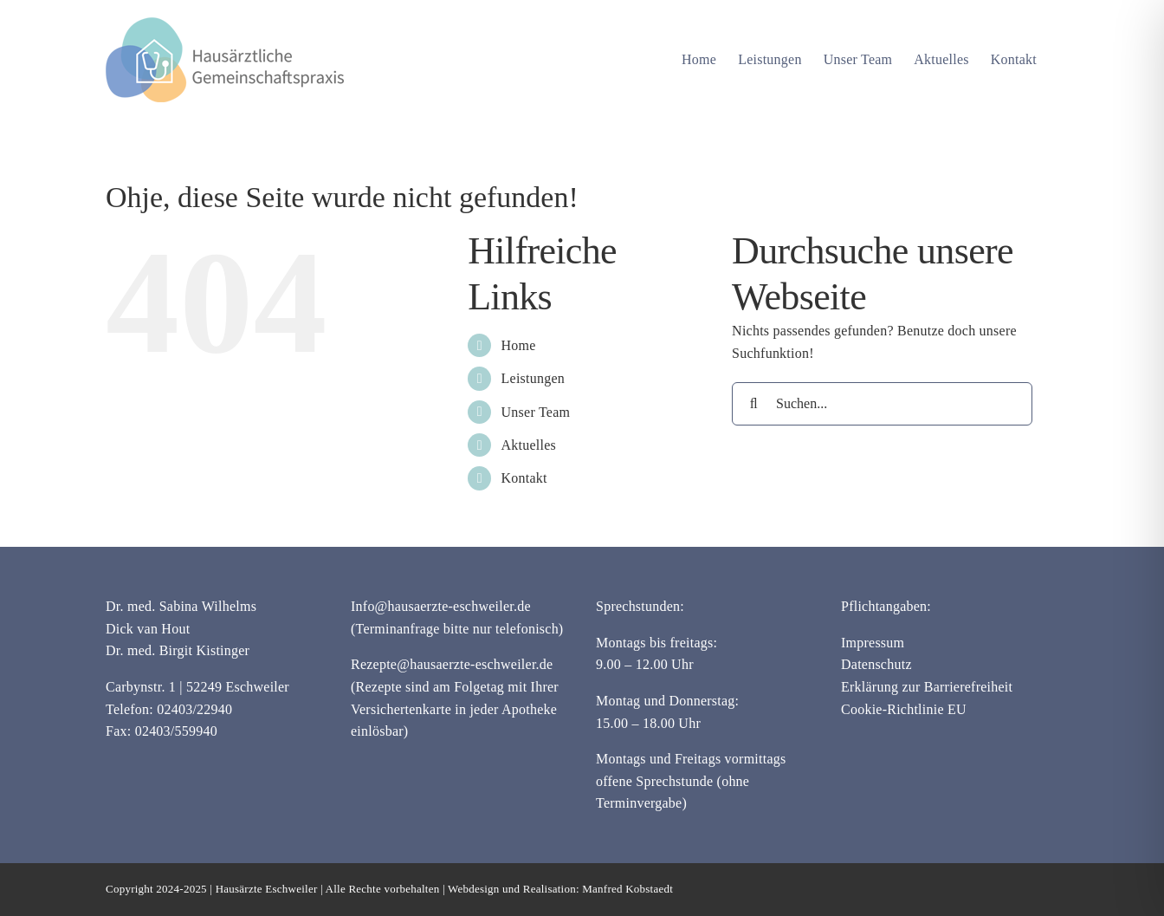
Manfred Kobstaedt (627, 888)
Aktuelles (528, 445)
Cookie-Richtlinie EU (904, 709)
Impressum (872, 642)
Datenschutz (876, 664)
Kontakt (524, 478)
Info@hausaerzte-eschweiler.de (441, 606)
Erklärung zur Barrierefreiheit (926, 686)
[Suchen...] (882, 404)
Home (518, 345)
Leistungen (533, 378)
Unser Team (536, 412)
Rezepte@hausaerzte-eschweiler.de (452, 664)
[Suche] (753, 404)
